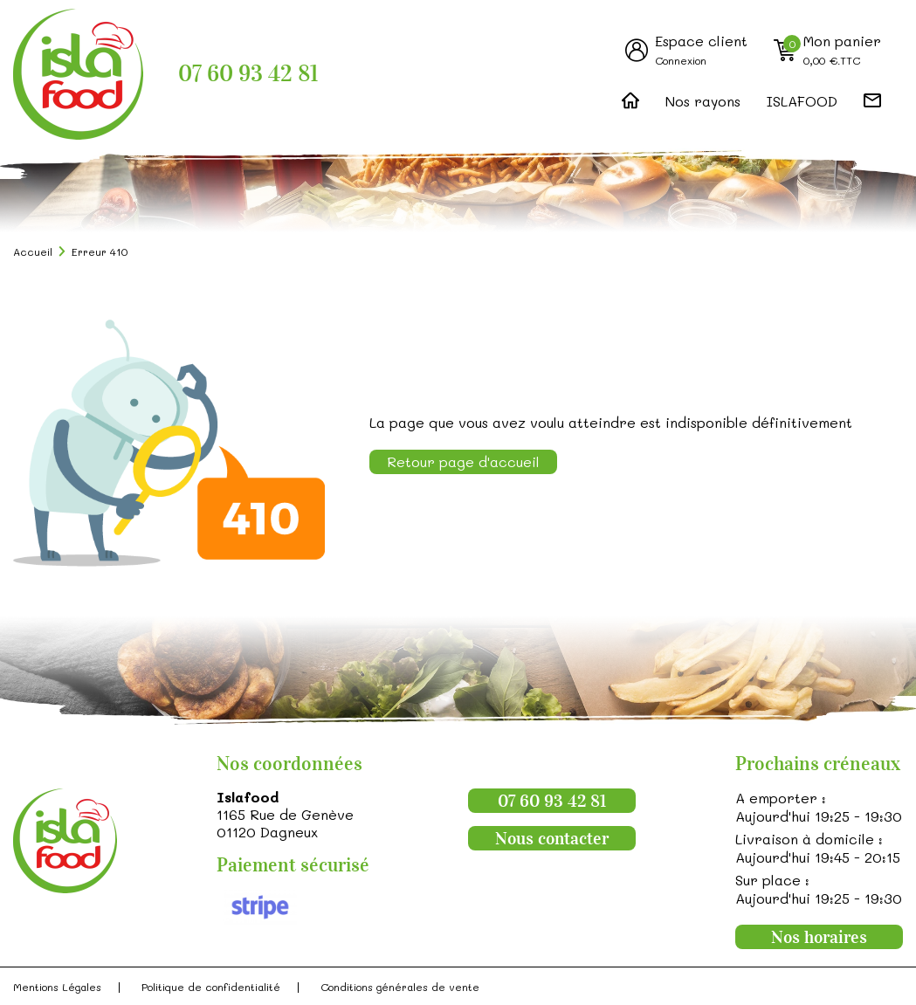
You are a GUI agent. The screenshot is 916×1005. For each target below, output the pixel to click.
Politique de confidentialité (210, 987)
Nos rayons (702, 101)
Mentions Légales (57, 987)
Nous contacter (552, 838)
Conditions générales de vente (399, 987)
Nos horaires (819, 936)
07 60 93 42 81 (248, 73)
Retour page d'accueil (463, 461)
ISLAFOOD (802, 101)
